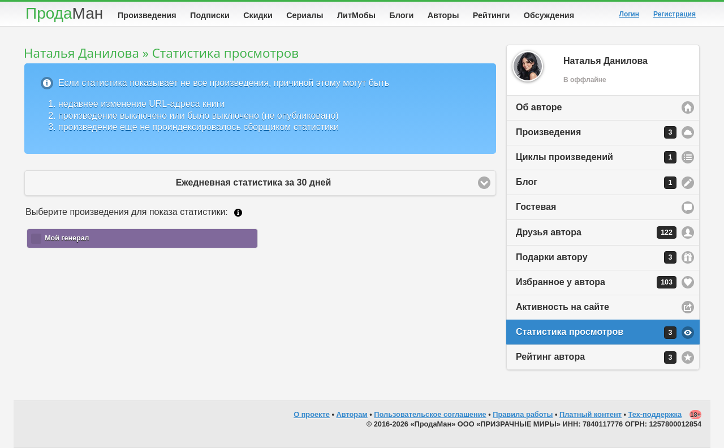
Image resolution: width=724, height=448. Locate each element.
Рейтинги (491, 15)
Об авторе (539, 107)
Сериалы (304, 15)
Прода (64, 13)
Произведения (147, 15)
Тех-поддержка (655, 414)
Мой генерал (67, 238)
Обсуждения (549, 15)
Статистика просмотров (596, 332)
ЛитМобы (356, 15)
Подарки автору (596, 257)
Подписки (210, 15)
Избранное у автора (596, 282)
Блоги (401, 15)
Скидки (258, 15)
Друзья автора (596, 232)
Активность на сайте (562, 307)
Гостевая (536, 207)
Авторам (352, 414)
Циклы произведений (596, 157)
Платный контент (590, 414)
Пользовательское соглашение (430, 414)
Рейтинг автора (596, 357)
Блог (596, 182)
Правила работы (523, 414)
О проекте (312, 414)
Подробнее (238, 213)
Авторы (443, 15)
